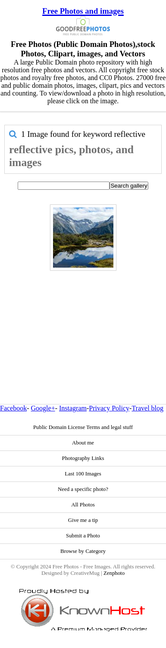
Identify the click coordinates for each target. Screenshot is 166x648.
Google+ (43, 408)
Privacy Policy (109, 408)
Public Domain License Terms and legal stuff (83, 427)
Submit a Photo (83, 536)
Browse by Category (83, 551)
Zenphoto (114, 573)
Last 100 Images (83, 474)
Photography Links (83, 458)
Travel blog (147, 408)
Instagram (73, 408)
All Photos (82, 505)
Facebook (13, 408)
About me (83, 443)
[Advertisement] (81, 318)
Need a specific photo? (83, 489)
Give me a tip (83, 520)
